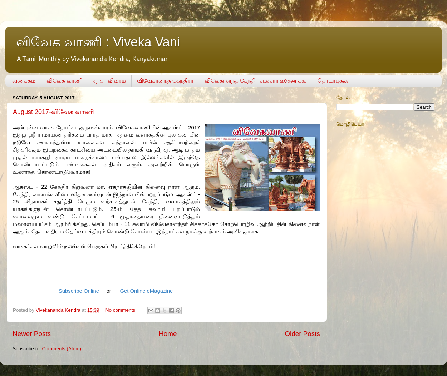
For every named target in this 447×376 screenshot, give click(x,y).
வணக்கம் (23, 81)
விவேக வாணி (64, 81)
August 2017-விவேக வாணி (53, 111)
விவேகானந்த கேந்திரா (165, 81)
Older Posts (302, 333)
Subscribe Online (79, 291)
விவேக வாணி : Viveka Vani (98, 42)
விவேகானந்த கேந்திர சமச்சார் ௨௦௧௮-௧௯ (255, 81)
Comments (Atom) (62, 348)
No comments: (121, 310)
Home (168, 333)
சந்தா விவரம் (109, 81)
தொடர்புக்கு (333, 81)
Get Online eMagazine (146, 291)
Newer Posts (32, 333)
